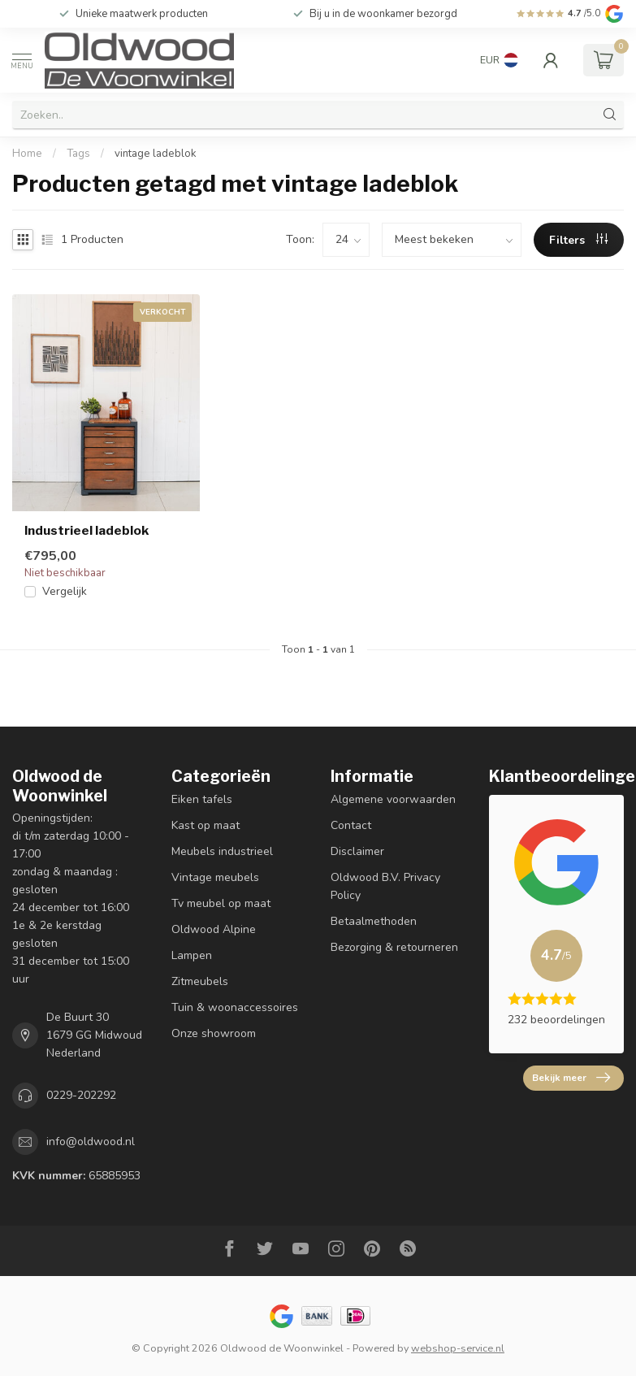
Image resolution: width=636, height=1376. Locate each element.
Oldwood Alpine (213, 929)
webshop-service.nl (457, 1348)
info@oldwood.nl (90, 1141)
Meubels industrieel (222, 851)
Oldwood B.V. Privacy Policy (385, 886)
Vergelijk (64, 591)
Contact (351, 825)
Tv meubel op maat (220, 903)
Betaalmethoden (374, 921)
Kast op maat (205, 825)
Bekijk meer (571, 1078)
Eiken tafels (201, 799)
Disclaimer (357, 851)
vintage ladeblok (156, 153)
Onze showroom (213, 1033)
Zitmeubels (199, 981)
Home (27, 153)
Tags (78, 153)
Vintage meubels (215, 877)
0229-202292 (81, 1095)
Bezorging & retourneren (394, 947)
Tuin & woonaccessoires (234, 1007)
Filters (578, 240)
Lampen (191, 955)
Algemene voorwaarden (393, 799)
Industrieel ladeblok (86, 530)
